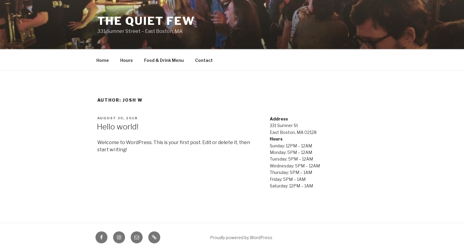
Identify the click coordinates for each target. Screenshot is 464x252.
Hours (126, 60)
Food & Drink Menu (164, 60)
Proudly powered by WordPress (241, 237)
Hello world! (117, 126)
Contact (204, 60)
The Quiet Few (146, 21)
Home (102, 60)
